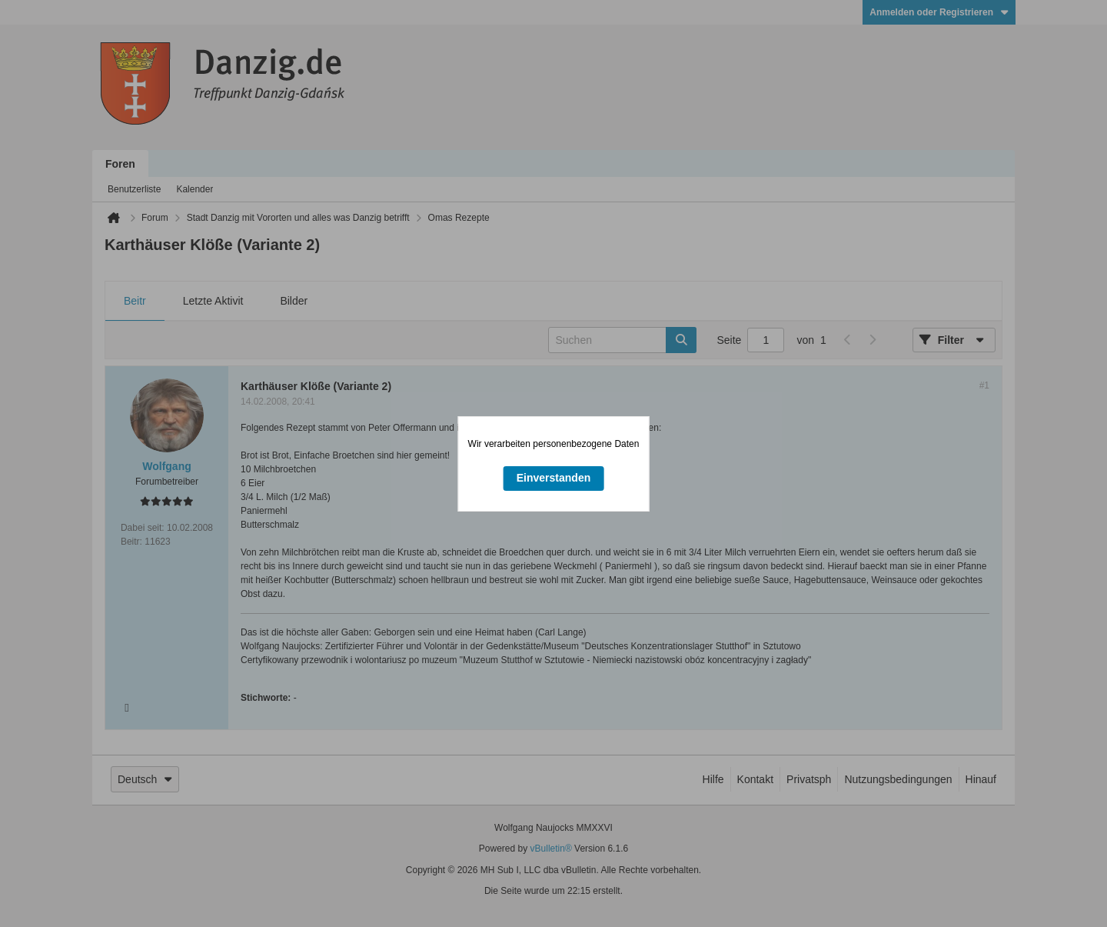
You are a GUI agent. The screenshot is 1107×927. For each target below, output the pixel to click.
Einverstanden (553, 478)
